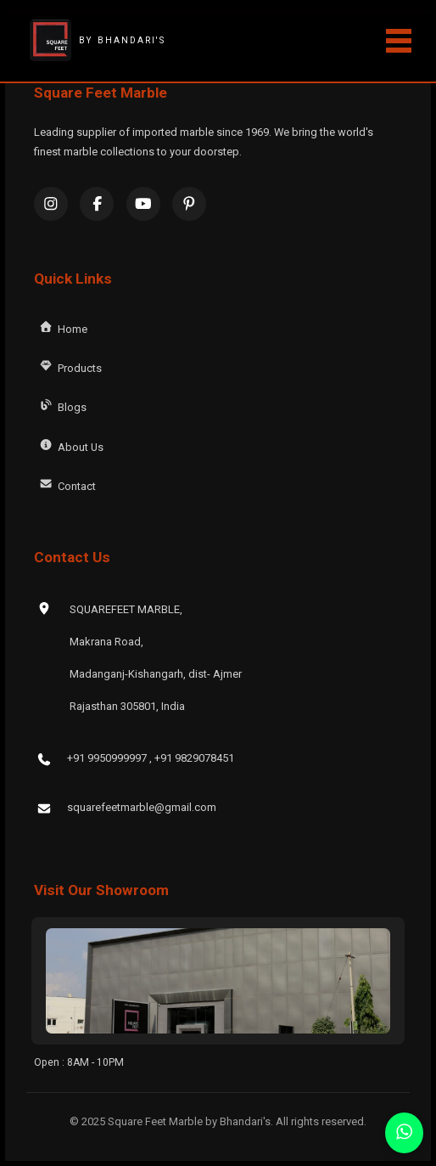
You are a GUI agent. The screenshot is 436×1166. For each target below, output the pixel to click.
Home (61, 326)
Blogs (61, 405)
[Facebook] (97, 204)
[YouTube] (143, 204)
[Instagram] (51, 204)
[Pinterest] (189, 204)
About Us (69, 445)
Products (69, 366)
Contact (66, 484)
